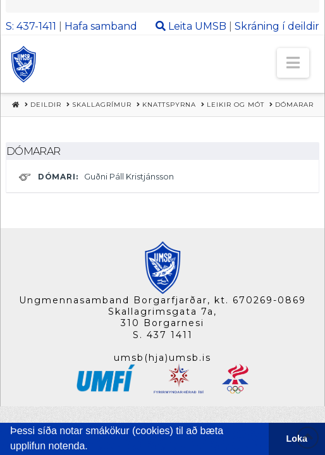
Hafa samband (100, 26)
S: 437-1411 (31, 26)
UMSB (210, 26)
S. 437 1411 (163, 335)
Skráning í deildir (277, 26)
